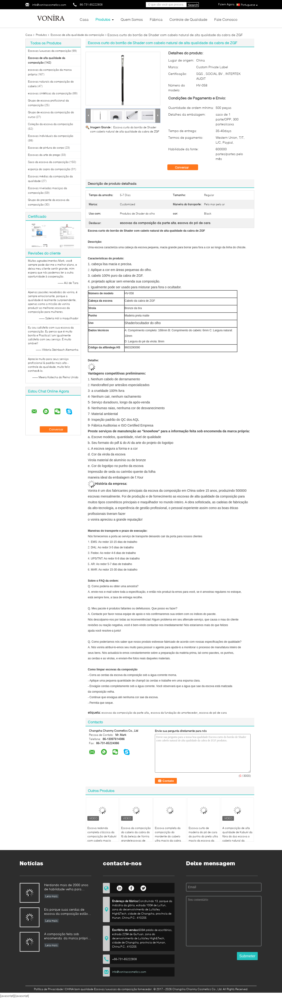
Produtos (102, 19)
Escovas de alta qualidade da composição (77, 35)
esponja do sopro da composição (49, 169)
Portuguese (249, 5)
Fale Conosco (225, 19)
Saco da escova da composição (48, 162)
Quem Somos (132, 19)
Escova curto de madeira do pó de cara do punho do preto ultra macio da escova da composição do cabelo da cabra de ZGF (203, 838)
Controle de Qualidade (188, 19)
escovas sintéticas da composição (50, 93)
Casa (84, 19)
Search (193, 5)
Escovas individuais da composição (50, 136)
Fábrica (156, 19)
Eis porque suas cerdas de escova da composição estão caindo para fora (66, 911)
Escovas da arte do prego (44, 155)
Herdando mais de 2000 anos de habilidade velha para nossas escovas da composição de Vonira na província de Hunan (66, 887)
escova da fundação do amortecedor (174, 712)
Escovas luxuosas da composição (49, 50)
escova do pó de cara (213, 712)
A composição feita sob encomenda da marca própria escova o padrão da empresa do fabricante (67, 936)
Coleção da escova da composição (50, 124)
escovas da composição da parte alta (125, 712)
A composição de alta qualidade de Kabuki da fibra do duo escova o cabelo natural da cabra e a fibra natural (237, 836)
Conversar (185, 167)
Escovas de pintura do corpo (46, 147)
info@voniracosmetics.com (49, 4)
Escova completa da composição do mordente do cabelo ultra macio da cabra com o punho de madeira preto (168, 838)
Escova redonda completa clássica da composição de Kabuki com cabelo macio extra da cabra (101, 836)
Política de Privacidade (48, 989)
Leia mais (51, 896)
